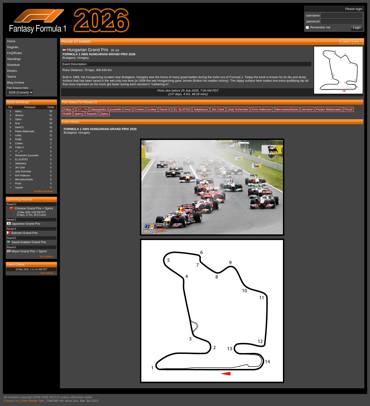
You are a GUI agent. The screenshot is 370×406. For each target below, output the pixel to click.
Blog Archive (15, 82)
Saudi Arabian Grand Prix (29, 242)
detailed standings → (45, 191)
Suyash (19, 187)
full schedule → (48, 256)
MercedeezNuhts (24, 179)
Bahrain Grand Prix (25, 233)
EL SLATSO (21, 159)
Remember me (320, 27)
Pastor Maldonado (24, 131)
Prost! (18, 183)
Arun (17, 123)
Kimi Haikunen (22, 175)
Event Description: (74, 64)
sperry (18, 111)
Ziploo (18, 119)
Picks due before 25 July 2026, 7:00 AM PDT (188, 92)
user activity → (48, 273)
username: (313, 15)
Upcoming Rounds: (20, 199)
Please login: (354, 9)
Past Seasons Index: (18, 88)
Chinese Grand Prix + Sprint (34, 208)
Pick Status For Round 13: (80, 102)
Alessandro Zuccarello (26, 155)
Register (12, 47)
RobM (18, 139)
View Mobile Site (32, 400)
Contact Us (11, 400)
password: (313, 21)
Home (11, 41)
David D (19, 127)
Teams (11, 76)
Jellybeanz (20, 163)
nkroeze (19, 115)
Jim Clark (20, 167)
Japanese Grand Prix (26, 223)
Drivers (12, 70)
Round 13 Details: (76, 41)
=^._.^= (19, 151)
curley (18, 135)
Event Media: (71, 121)
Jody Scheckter (23, 171)
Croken (19, 143)
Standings (14, 59)
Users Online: (16, 264)
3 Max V (19, 147)
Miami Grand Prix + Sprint (29, 251)
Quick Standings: (18, 102)
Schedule (13, 65)
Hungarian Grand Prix (87, 49)
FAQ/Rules (14, 53)
